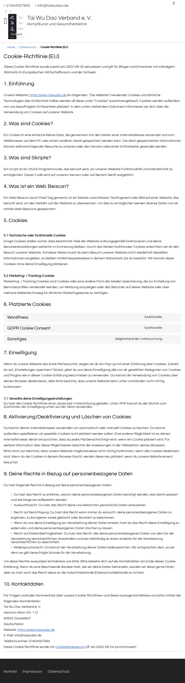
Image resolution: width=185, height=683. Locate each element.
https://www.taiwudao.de (47, 95)
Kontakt (10, 671)
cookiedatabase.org (70, 647)
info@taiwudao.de (53, 5)
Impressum (32, 671)
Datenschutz (27, 47)
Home (11, 47)
